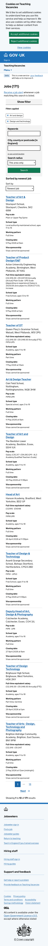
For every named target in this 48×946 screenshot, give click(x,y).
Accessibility (30, 899)
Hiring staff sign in (12, 859)
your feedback (36, 75)
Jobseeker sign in (11, 824)
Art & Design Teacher (18, 379)
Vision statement (32, 903)
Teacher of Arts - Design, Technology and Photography (20, 727)
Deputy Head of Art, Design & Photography (19, 613)
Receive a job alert (13, 92)
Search (24, 170)
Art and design (16, 115)
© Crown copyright (24, 939)
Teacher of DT (14, 325)
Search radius (15, 157)
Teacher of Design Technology (17, 667)
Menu (7, 70)
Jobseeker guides (11, 834)
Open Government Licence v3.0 (20, 915)
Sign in (7, 60)
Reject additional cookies (24, 41)
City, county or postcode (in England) (23, 142)
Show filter (24, 101)
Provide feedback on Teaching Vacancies (21, 884)
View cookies (24, 47)
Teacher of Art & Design (15, 198)
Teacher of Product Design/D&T (17, 259)
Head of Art (13, 494)
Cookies (7, 896)
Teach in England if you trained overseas (21, 843)
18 (30, 784)
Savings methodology (13, 903)
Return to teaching (12, 838)
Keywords (13, 128)
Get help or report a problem (16, 880)
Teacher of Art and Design (17, 435)
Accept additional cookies (24, 34)
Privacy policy (19, 896)
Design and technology (20, 121)
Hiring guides (10, 864)
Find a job (8, 829)
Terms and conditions (13, 899)
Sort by (9, 183)
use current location (16, 154)
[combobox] (24, 148)
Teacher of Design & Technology (18, 555)
